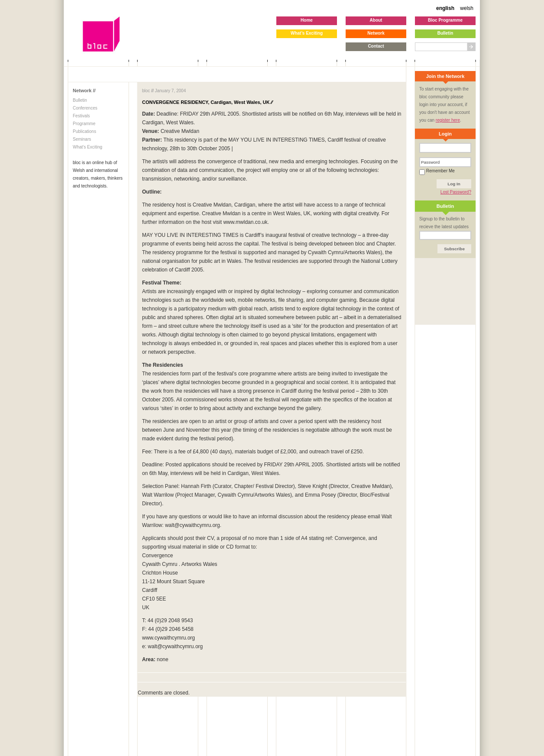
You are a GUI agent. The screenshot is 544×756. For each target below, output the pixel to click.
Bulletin (80, 100)
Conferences (85, 108)
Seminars (82, 139)
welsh (466, 8)
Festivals (81, 115)
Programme (84, 123)
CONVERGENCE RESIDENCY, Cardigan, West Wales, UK (207, 102)
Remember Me (437, 170)
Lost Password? (455, 192)
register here (448, 120)
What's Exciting (87, 147)
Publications (84, 131)
